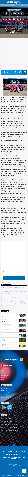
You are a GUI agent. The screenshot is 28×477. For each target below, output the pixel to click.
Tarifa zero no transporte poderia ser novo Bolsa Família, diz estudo (13, 292)
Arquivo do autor (14, 278)
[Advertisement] (14, 55)
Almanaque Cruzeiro (7, 329)
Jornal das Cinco (6, 334)
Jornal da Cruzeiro (7, 315)
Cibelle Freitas (8, 273)
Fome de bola (5, 339)
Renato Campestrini (6, 397)
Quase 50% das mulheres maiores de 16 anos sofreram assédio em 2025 (12, 288)
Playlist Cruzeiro (6, 324)
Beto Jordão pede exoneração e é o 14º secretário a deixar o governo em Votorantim (12, 300)
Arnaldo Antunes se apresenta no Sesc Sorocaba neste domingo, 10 (13, 304)
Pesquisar (7, 475)
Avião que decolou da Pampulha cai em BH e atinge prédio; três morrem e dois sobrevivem (12, 296)
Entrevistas (4, 377)
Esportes (3, 370)
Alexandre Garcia (5, 388)
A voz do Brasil (6, 344)
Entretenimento (5, 375)
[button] (24, 471)
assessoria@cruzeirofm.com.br (11, 424)
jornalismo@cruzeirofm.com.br (11, 427)
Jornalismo (11, 10)
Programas (3, 379)
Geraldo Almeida (5, 392)
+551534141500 (8, 418)
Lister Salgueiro (5, 395)
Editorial (3, 373)
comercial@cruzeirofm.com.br (11, 421)
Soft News (5, 320)
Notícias (18, 10)
